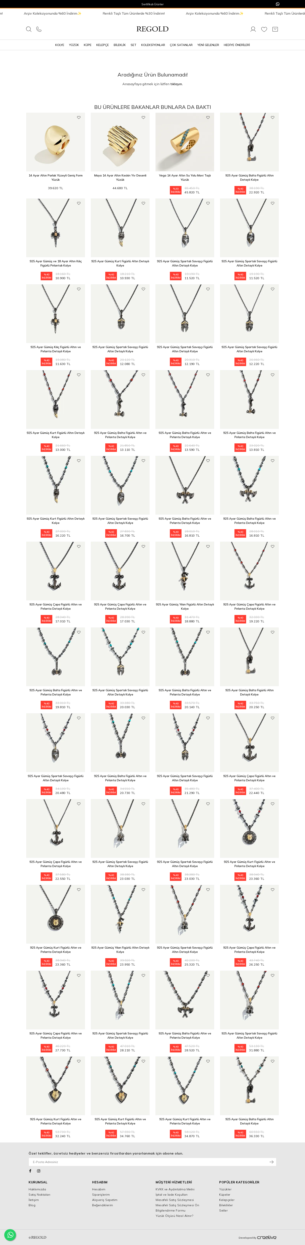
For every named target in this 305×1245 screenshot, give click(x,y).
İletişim (34, 1200)
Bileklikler (226, 1205)
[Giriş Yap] (253, 31)
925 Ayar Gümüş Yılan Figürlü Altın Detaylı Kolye (185, 606)
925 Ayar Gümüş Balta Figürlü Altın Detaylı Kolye (249, 177)
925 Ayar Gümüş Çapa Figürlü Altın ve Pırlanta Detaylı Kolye (55, 606)
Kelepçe (102, 45)
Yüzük (74, 45)
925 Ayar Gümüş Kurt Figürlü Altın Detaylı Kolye (120, 263)
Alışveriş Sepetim (105, 1200)
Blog (32, 1205)
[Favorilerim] (264, 31)
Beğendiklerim (102, 1205)
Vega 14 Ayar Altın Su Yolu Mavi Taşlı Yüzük (185, 177)
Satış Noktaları (39, 1194)
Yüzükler (225, 1189)
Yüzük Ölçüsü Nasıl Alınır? (174, 1216)
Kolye (59, 45)
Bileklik (120, 45)
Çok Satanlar (181, 45)
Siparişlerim (101, 1194)
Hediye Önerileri (237, 45)
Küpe (88, 45)
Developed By (257, 1237)
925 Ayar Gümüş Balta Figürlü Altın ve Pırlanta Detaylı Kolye (120, 435)
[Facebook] (30, 1170)
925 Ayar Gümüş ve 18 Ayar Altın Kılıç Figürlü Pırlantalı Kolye (56, 263)
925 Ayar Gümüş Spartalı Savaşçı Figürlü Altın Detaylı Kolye (185, 263)
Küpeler (224, 1194)
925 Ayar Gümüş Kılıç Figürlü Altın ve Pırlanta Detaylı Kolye (55, 349)
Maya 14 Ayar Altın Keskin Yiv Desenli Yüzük (120, 177)
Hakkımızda (37, 1189)
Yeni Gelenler (208, 45)
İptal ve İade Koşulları (172, 1194)
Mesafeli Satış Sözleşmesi (175, 1200)
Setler (223, 1210)
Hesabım (98, 1189)
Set (133, 45)
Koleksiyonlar (153, 45)
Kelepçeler (226, 1200)
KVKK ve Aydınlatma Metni (175, 1189)
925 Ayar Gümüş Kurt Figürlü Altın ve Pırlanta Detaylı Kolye (249, 864)
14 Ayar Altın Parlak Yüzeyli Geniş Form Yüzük (56, 177)
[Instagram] (39, 1170)
